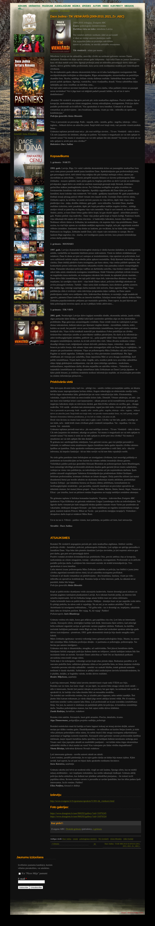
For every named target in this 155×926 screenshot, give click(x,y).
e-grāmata (97, 829)
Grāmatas (34, 6)
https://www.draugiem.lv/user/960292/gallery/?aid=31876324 (78, 816)
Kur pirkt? (116, 6)
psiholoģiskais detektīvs (88, 839)
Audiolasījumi (62, 6)
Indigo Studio (138, 912)
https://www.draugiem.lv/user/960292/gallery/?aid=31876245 (78, 813)
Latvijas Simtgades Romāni (27, 302)
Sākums (22, 6)
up (95, 844)
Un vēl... (18, 318)
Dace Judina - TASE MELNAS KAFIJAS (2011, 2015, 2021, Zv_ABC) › (122, 845)
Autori (97, 6)
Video (105, 6)
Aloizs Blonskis (116, 839)
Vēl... (20, 8)
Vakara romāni (21, 268)
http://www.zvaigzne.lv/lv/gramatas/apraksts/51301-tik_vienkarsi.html (82, 801)
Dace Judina (66, 839)
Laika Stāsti (19, 54)
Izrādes (86, 6)
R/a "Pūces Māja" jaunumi (34, 873)
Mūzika (76, 6)
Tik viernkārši (103, 839)
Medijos (129, 6)
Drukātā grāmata (73, 829)
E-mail (22, 878)
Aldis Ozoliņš (128, 839)
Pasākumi (47, 6)
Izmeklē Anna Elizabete (25, 134)
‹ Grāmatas (55, 844)
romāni (75, 839)
